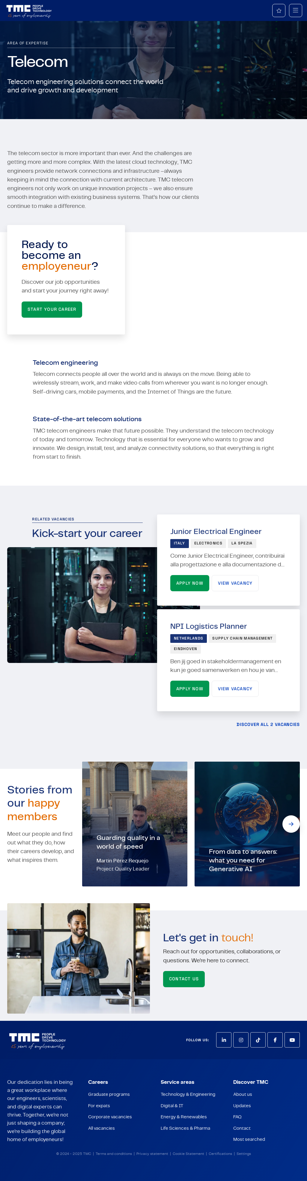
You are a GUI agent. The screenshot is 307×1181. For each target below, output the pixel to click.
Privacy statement (152, 1154)
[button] (291, 824)
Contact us (184, 979)
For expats (99, 1106)
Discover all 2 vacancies (268, 724)
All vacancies (101, 1128)
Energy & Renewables (184, 1117)
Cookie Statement (188, 1154)
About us (242, 1094)
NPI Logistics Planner (208, 626)
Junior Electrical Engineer (216, 531)
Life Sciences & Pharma (185, 1128)
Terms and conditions (114, 1154)
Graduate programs (109, 1094)
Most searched (249, 1139)
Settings (244, 1154)
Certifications (220, 1154)
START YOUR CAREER (52, 309)
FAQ (237, 1117)
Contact (242, 1128)
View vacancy (235, 583)
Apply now (189, 583)
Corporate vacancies (110, 1117)
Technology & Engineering (188, 1094)
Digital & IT (172, 1106)
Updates (242, 1106)
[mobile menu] (295, 10)
